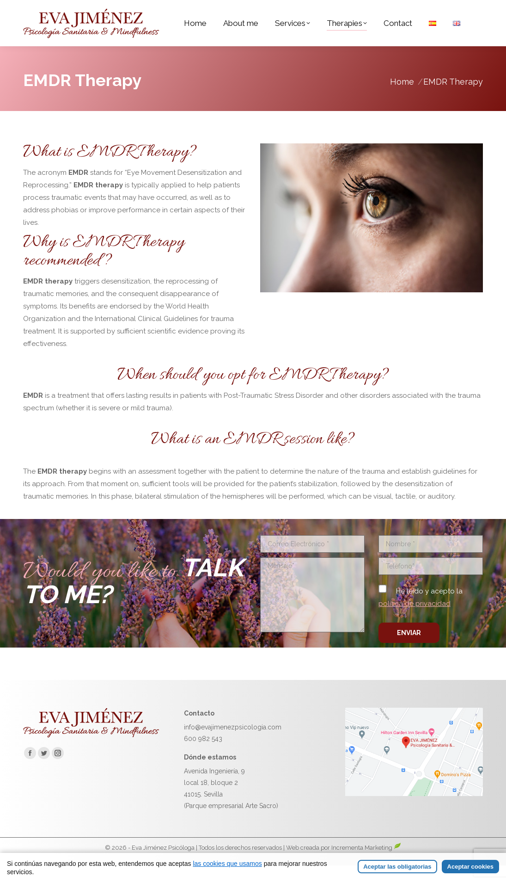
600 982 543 (203, 756)
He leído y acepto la (420, 615)
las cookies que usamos (227, 863)
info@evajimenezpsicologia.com (232, 744)
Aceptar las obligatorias (397, 866)
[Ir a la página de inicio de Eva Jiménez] (91, 753)
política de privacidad (414, 621)
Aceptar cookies (470, 866)
